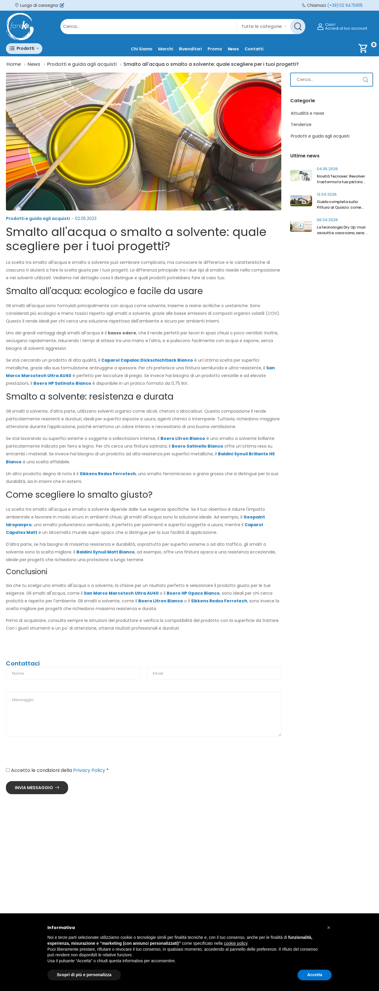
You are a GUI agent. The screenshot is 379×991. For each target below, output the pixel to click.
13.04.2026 (327, 194)
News (233, 49)
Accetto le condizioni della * (57, 770)
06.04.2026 (327, 220)
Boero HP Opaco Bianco (193, 593)
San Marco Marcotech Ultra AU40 (121, 593)
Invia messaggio (34, 788)
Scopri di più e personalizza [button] (84, 974)
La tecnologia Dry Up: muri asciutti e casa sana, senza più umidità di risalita (342, 232)
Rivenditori (190, 49)
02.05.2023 (86, 218)
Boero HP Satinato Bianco (62, 383)
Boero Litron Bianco (182, 438)
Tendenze (301, 124)
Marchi (165, 49)
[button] (24, 48)
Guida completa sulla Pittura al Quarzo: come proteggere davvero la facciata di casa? (339, 210)
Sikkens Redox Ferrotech (108, 474)
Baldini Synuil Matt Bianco (105, 552)
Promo (215, 49)
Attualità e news (307, 113)
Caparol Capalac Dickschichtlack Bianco (147, 360)
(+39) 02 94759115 (345, 5)
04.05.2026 (327, 169)
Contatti (254, 49)
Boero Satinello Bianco (197, 446)
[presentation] (51, 754)
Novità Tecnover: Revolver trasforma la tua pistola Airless (341, 181)
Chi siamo (141, 49)
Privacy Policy (89, 770)
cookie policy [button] (235, 943)
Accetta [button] (314, 974)
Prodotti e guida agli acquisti (38, 218)
